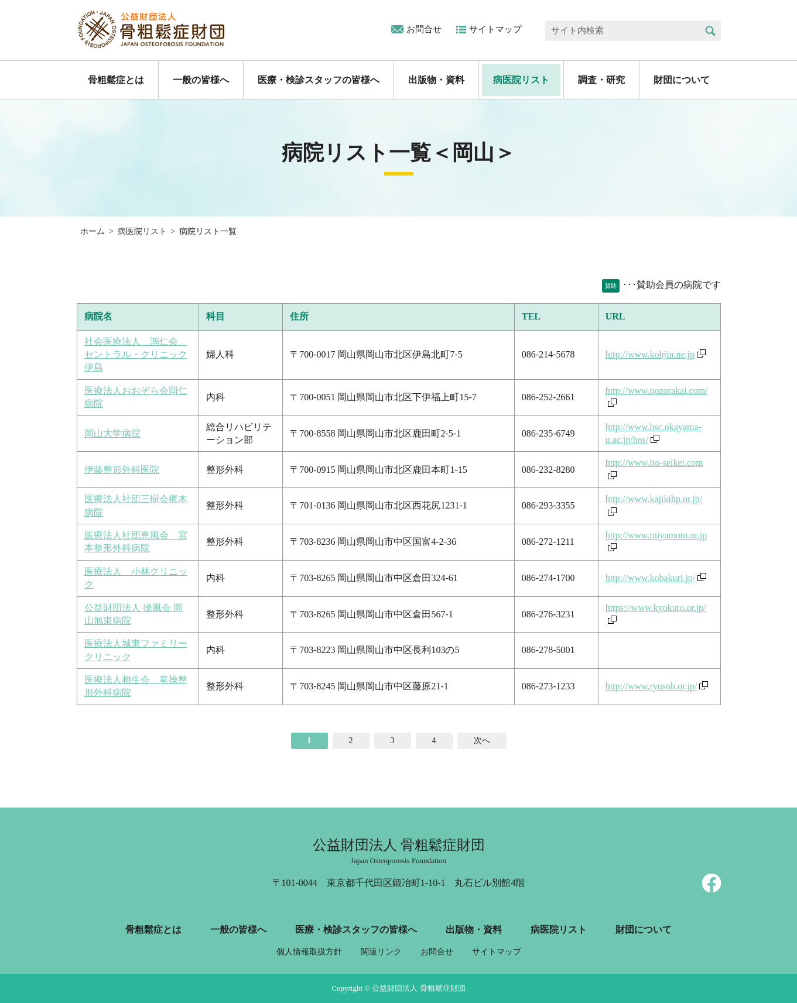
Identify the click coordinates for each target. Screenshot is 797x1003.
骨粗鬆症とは (116, 80)
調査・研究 (601, 80)
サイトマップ (495, 29)
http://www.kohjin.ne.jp (650, 354)
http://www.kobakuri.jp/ (651, 578)
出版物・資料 (436, 80)
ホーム (92, 231)
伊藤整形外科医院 (121, 470)
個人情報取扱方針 (309, 951)
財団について (682, 80)
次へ (482, 740)
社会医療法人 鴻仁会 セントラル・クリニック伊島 (135, 354)
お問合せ (424, 29)
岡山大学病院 (112, 433)
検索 (710, 30)
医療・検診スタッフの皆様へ (318, 80)
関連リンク (381, 951)
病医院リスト (521, 80)
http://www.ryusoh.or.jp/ (651, 686)
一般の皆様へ (201, 80)
